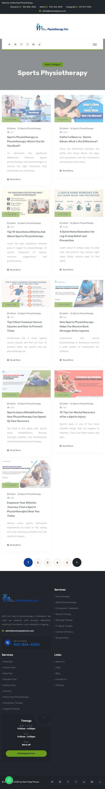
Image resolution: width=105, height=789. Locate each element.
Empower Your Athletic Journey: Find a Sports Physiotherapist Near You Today (23, 510)
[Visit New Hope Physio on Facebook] (15, 44)
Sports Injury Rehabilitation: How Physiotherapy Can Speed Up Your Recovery (26, 418)
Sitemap (60, 685)
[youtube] (33, 44)
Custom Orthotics (64, 632)
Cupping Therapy (11, 709)
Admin (13, 129)
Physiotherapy (63, 596)
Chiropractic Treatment (67, 608)
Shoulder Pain (10, 679)
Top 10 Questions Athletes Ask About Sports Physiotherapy (26, 235)
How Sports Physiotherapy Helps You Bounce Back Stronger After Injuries (76, 327)
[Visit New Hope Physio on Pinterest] (27, 44)
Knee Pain (8, 661)
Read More (14, 180)
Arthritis (7, 691)
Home (47, 64)
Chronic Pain (9, 667)
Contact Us (61, 679)
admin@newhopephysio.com (54, 11)
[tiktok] (39, 44)
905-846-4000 (29, 7)
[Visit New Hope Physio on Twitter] (9, 44)
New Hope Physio (31, 782)
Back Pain (8, 673)
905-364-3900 (55, 7)
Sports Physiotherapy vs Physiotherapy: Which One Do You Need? (25, 143)
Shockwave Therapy (13, 703)
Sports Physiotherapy (30, 129)
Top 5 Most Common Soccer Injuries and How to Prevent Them (25, 327)
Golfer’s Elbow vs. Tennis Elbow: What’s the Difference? (79, 140)
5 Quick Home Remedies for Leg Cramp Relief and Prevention (77, 237)
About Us (60, 661)
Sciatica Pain (9, 685)
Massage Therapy (64, 620)
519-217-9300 (85, 7)
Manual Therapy (63, 614)
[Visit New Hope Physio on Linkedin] (84, 782)
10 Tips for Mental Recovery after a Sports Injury (77, 415)
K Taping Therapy (64, 626)
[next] (76, 562)
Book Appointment (26, 753)
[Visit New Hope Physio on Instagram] (21, 44)
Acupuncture (62, 638)
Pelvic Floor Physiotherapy (16, 697)
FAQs (58, 667)
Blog (58, 673)
